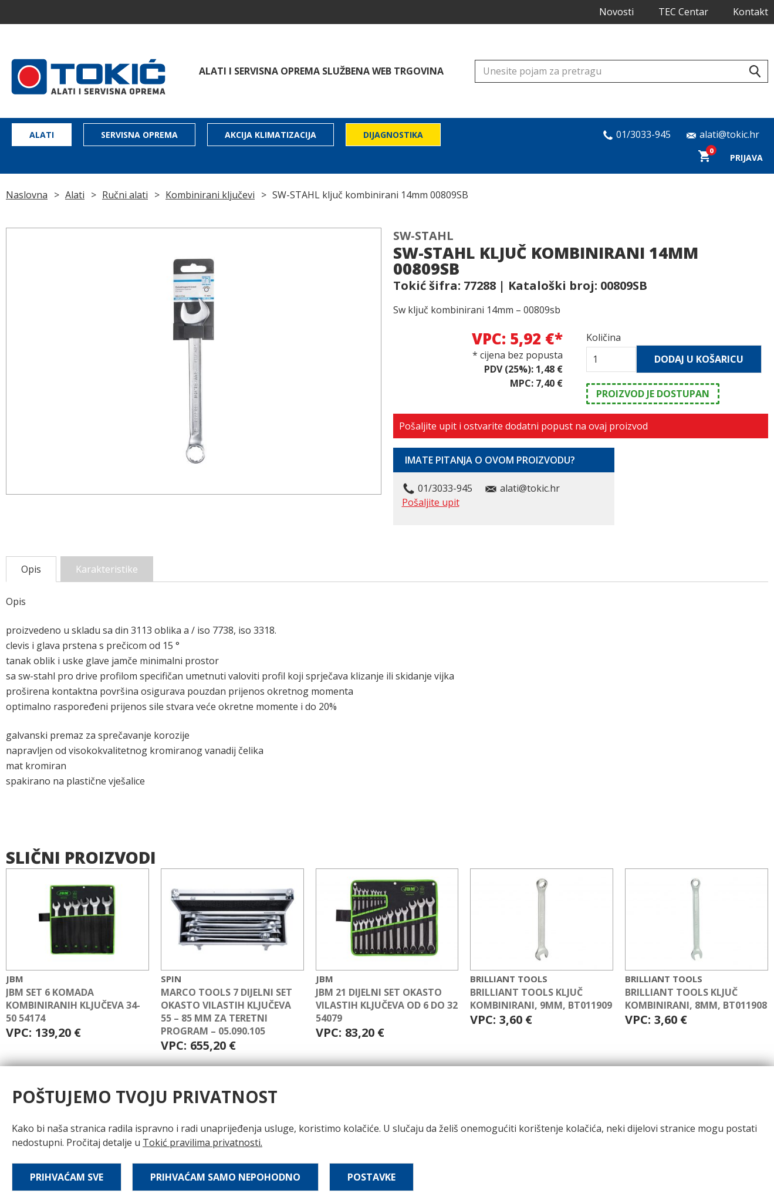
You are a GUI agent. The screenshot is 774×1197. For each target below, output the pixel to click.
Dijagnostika (393, 134)
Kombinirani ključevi (210, 194)
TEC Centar (683, 11)
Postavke (371, 1177)
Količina (603, 337)
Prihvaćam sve (66, 1177)
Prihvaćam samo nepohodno (225, 1177)
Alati (41, 134)
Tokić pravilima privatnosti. (202, 1142)
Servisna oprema (139, 134)
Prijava (746, 157)
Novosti (616, 11)
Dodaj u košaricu (698, 359)
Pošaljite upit (430, 502)
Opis (31, 569)
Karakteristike (107, 569)
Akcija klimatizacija (270, 134)
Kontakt (750, 11)
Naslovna (27, 194)
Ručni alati (125, 194)
